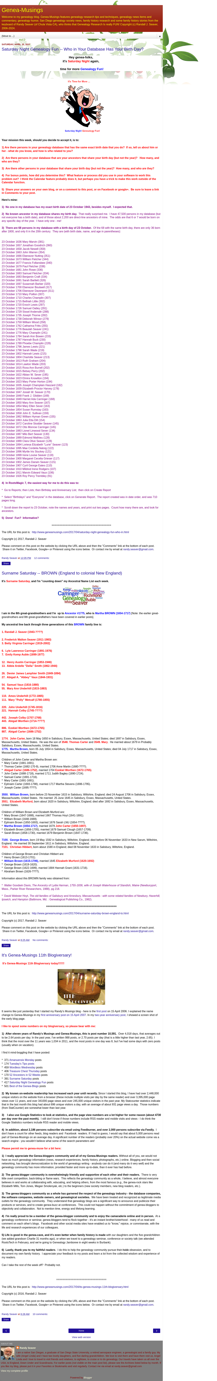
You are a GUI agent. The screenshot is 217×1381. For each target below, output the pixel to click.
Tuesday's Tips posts (21, 1063)
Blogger (88, 1377)
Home (81, 1331)
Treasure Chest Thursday (24, 1071)
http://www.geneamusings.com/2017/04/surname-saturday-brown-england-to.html (80, 913)
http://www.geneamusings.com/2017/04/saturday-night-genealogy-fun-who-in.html (80, 532)
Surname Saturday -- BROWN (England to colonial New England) (62, 573)
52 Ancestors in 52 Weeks (25, 1074)
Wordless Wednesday (22, 1067)
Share (6, 563)
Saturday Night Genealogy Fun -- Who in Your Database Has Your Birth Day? (73, 49)
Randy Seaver (28, 1348)
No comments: (40, 940)
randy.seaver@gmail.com (138, 549)
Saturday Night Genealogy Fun (27, 1082)
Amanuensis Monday (21, 1060)
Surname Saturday (20, 1078)
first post (101, 1011)
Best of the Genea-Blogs (24, 1086)
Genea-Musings (22, 10)
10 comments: (40, 1314)
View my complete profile (14, 1370)
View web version (81, 1337)
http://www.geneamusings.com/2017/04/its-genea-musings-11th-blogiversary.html (80, 1286)
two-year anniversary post (110, 1015)
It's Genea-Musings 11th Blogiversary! (37, 955)
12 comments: (41, 558)
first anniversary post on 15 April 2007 (63, 1015)
